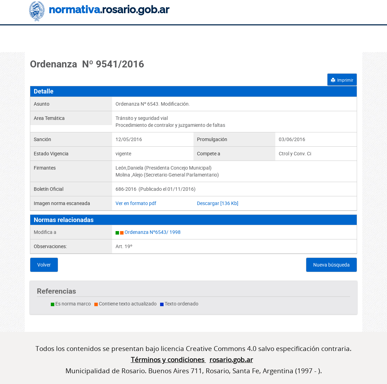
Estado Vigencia (51, 153)
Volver (44, 264)
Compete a (208, 153)
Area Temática (49, 118)
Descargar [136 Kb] (217, 203)
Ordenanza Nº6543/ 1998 (153, 232)
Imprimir (342, 80)
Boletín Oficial (48, 189)
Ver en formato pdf (136, 203)
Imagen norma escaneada (62, 203)
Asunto (41, 103)
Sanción (42, 139)
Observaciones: (50, 246)
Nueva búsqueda (331, 264)
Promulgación (212, 139)
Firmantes (45, 167)
